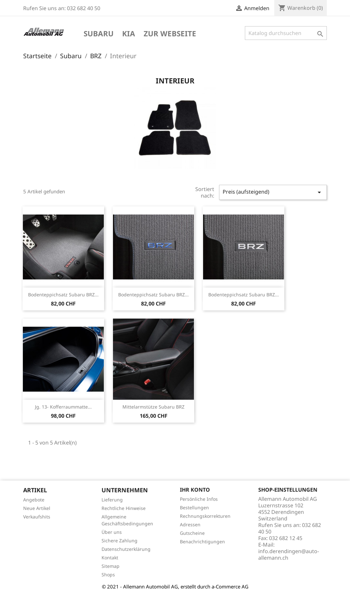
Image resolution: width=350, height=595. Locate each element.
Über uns (112, 532)
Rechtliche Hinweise (124, 508)
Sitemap (110, 566)
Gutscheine (192, 533)
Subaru (99, 34)
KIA (128, 34)
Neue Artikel (36, 508)
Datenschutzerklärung (126, 549)
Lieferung (112, 500)
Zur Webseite (170, 34)
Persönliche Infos (199, 499)
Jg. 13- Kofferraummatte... (63, 407)
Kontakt (110, 557)
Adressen (190, 524)
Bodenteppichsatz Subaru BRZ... (63, 294)
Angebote (33, 500)
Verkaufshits (36, 517)
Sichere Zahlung (119, 540)
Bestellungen (194, 507)
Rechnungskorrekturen (205, 516)
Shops (108, 574)
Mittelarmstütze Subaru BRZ (153, 407)
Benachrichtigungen (202, 541)
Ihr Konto (195, 489)
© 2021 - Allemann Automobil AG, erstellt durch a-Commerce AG (175, 586)
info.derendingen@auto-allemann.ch (288, 554)
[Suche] (286, 33)
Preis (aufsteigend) (273, 192)
